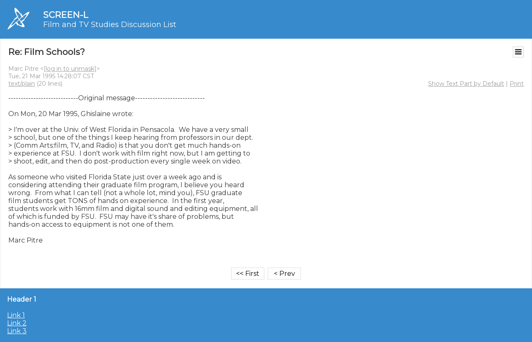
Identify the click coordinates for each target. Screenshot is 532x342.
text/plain (21, 83)
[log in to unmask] (70, 68)
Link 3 (17, 331)
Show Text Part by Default (466, 83)
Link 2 (17, 323)
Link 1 (16, 315)
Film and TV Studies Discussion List (109, 24)
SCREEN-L (65, 15)
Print (517, 83)
